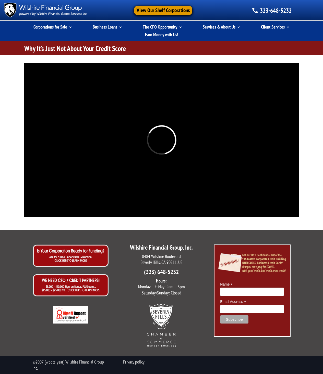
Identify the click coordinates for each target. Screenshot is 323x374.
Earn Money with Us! (161, 35)
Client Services (273, 27)
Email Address (233, 301)
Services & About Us (219, 27)
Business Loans (105, 27)
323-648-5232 (276, 11)
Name (226, 284)
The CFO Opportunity (160, 27)
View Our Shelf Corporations (163, 10)
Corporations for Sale (50, 27)
